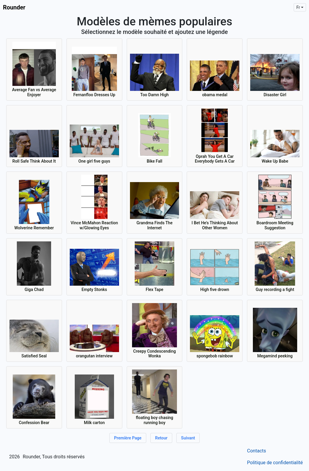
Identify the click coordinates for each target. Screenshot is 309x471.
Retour (161, 438)
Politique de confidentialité (275, 462)
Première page (128, 438)
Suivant (188, 438)
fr (298, 7)
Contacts (256, 451)
